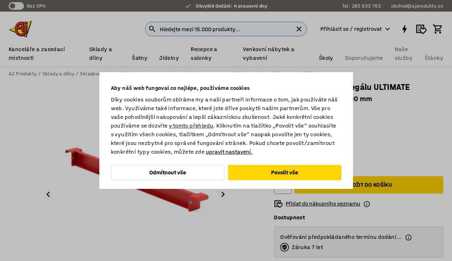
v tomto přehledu (191, 125)
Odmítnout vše (167, 172)
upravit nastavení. (229, 151)
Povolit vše (284, 172)
